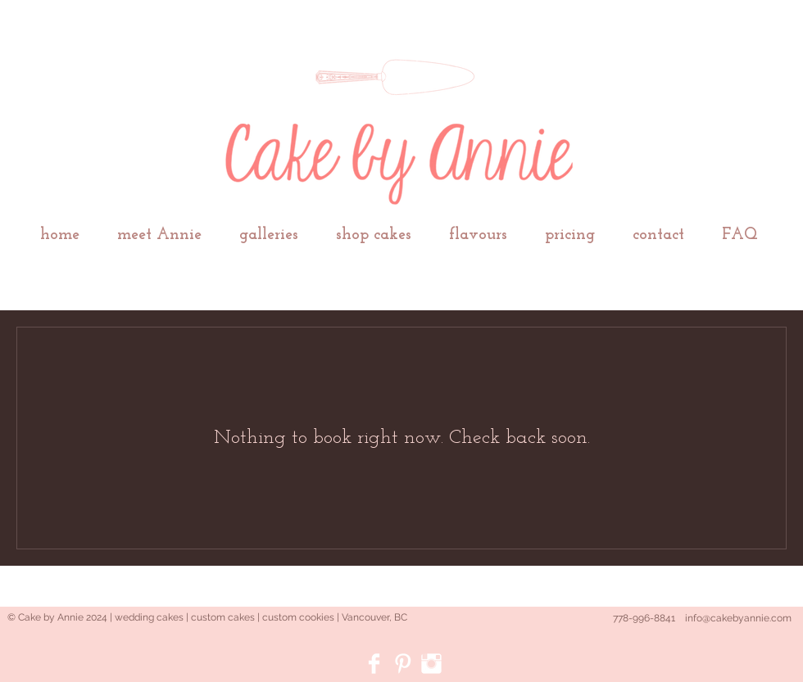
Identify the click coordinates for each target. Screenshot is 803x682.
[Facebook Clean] (374, 663)
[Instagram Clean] (431, 663)
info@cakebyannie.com (738, 618)
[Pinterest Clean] (402, 663)
